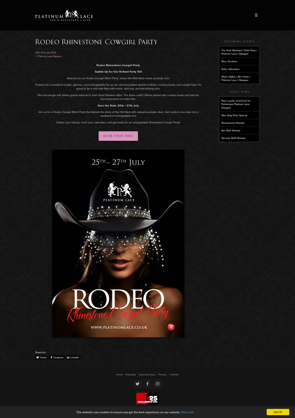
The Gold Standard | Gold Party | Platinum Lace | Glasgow (239, 52)
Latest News (239, 92)
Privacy (163, 374)
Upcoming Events (239, 41)
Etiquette (131, 374)
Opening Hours (147, 374)
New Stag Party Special (234, 115)
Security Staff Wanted (233, 137)
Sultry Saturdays (230, 68)
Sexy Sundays (229, 61)
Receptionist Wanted (232, 122)
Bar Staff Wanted (230, 130)
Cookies (174, 374)
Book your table (118, 136)
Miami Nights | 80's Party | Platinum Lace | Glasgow (235, 78)
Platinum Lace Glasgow (64, 15)
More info (187, 412)
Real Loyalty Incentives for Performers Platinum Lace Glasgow (235, 104)
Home (119, 374)
